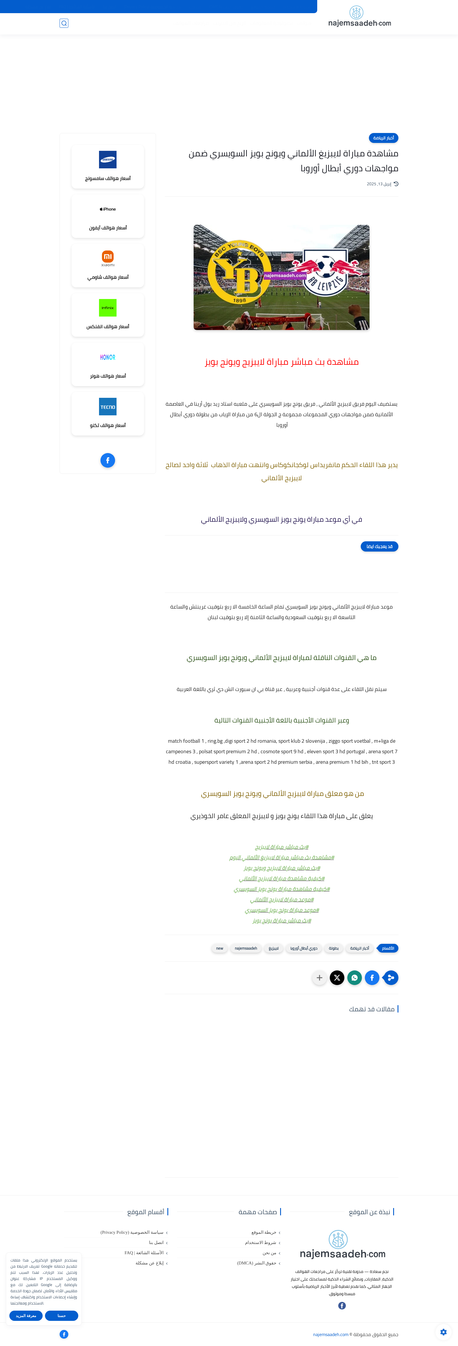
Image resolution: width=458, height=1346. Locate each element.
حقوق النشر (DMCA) (226, 7)
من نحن (195, 7)
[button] (372, 977)
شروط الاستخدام (296, 7)
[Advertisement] (229, 88)
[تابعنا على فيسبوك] (342, 1308)
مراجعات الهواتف (190, 23)
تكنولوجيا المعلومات (271, 23)
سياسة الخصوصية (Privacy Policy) (152, 7)
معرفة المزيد (26, 1316)
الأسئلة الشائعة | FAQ (77, 7)
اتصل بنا (109, 7)
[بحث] (64, 23)
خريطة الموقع (263, 7)
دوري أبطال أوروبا (303, 948)
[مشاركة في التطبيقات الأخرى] (319, 977)
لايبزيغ (274, 948)
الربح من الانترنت (229, 23)
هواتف (303, 23)
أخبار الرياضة (383, 138)
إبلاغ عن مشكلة (38, 7)
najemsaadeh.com (330, 1334)
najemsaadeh (246, 948)
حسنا (62, 1316)
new (219, 948)
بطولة (334, 948)
